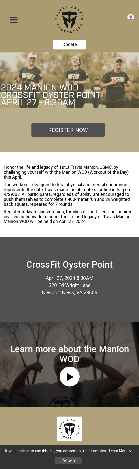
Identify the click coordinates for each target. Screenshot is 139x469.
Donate (69, 44)
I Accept (68, 460)
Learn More (121, 451)
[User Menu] (130, 17)
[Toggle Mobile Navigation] (14, 20)
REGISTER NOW (68, 130)
